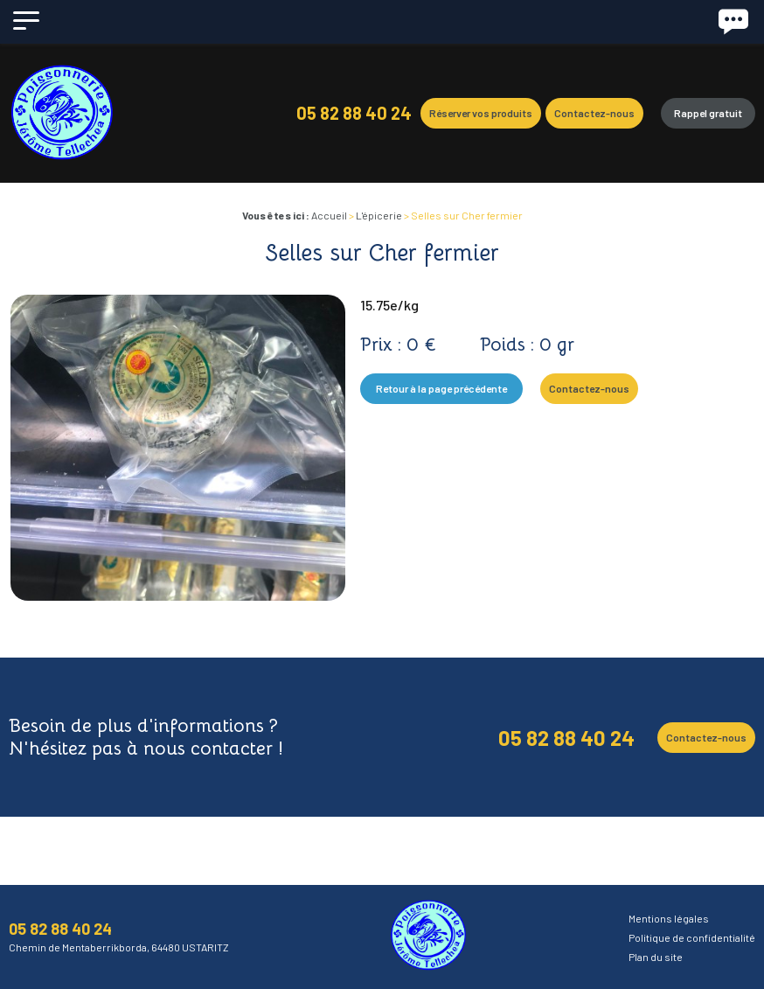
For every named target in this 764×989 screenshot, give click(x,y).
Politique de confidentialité (692, 937)
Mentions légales (669, 918)
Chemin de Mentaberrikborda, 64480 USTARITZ (119, 947)
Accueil (329, 215)
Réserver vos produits (480, 113)
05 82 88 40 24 (354, 112)
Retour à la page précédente (441, 388)
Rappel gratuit (708, 113)
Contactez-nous (594, 113)
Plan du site (656, 957)
